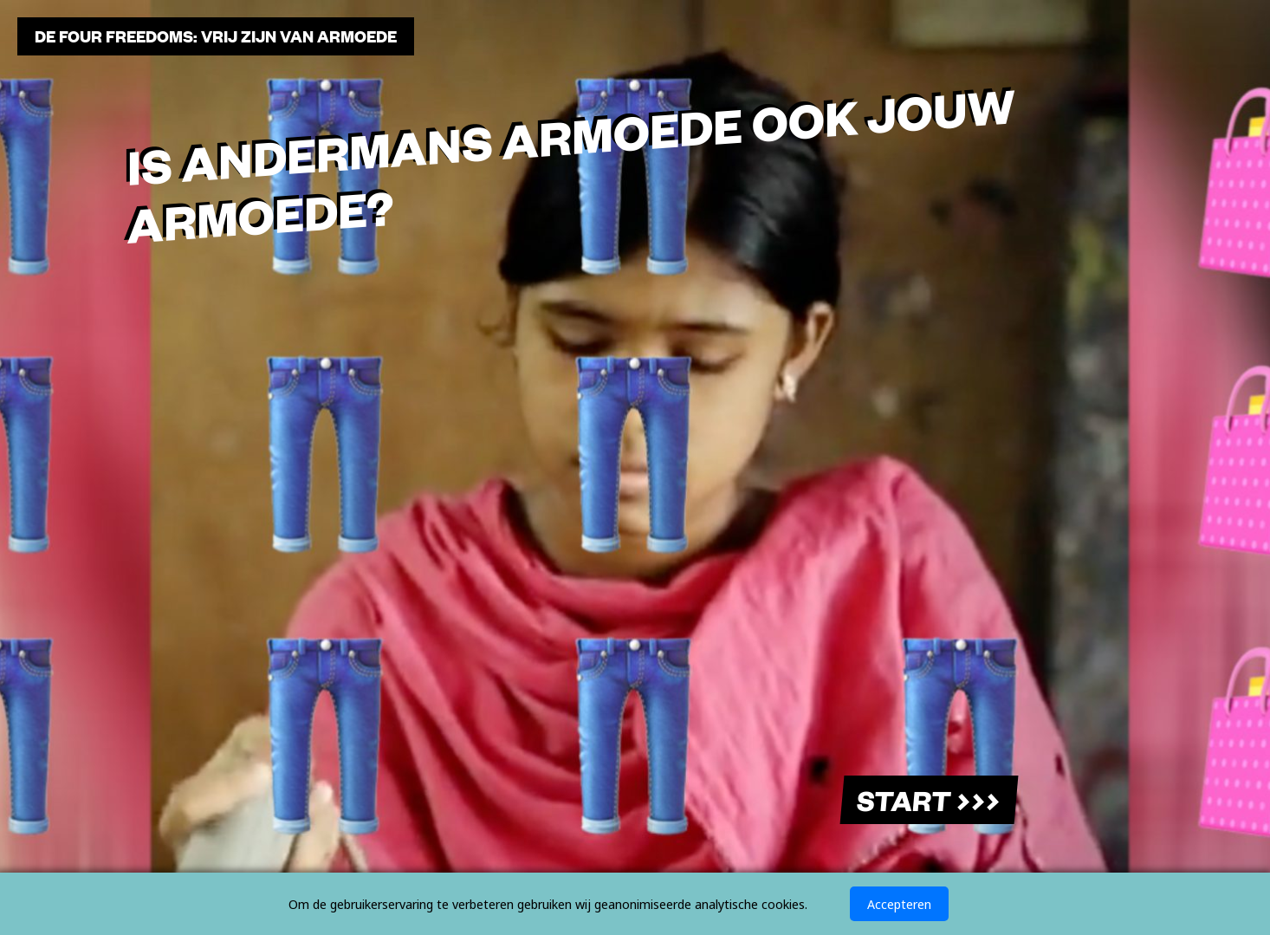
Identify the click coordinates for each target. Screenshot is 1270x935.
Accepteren (899, 903)
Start (928, 800)
